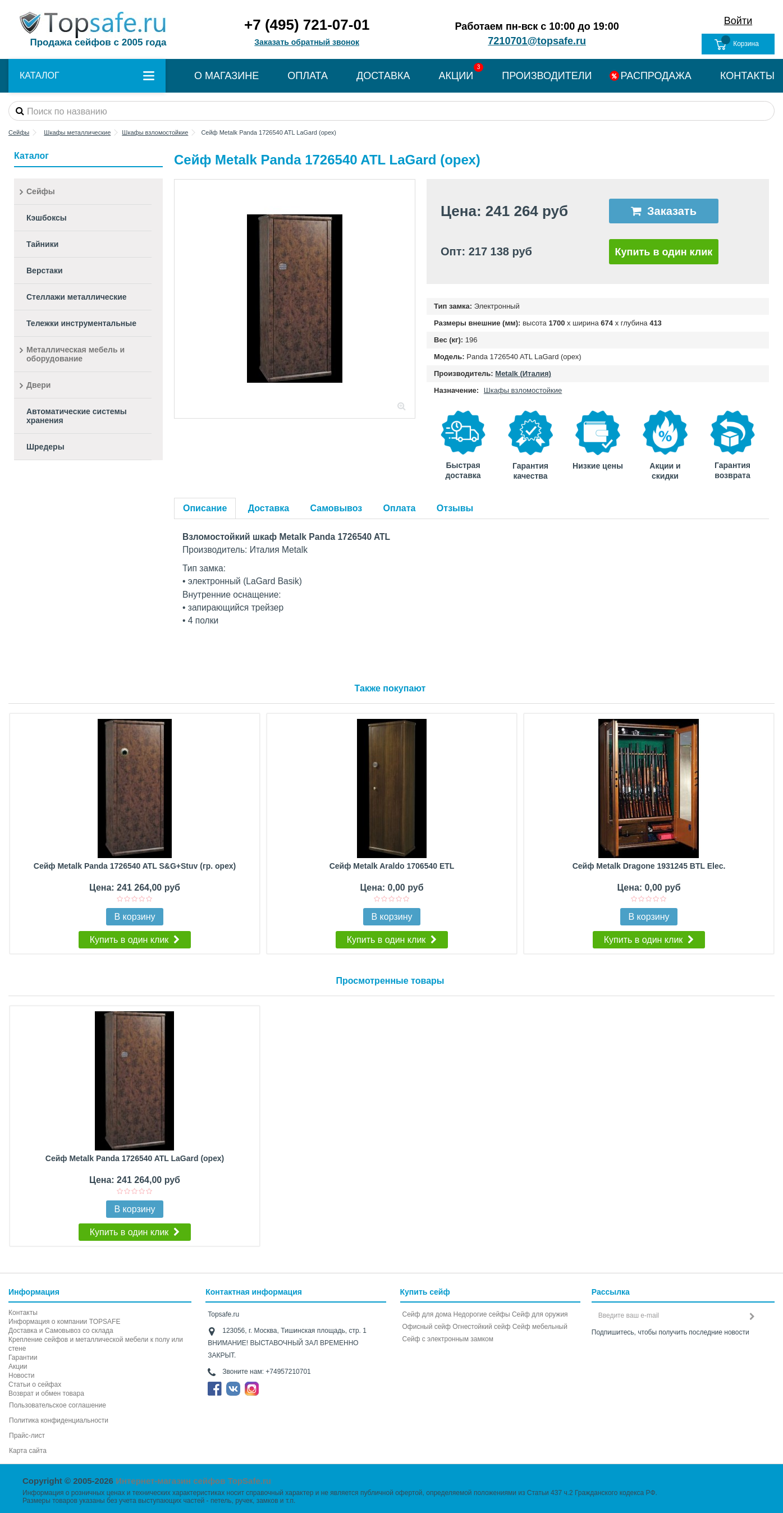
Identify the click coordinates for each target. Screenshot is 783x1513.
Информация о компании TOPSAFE (64, 1322)
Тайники (42, 244)
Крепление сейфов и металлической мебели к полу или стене (95, 1344)
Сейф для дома (427, 1314)
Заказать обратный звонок (306, 42)
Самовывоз (336, 508)
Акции (18, 1366)
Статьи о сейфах (34, 1384)
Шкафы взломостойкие (523, 390)
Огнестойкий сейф (481, 1327)
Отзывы (455, 508)
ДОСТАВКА (383, 75)
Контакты (23, 1313)
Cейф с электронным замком (448, 1339)
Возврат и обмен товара (46, 1393)
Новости (21, 1375)
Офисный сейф (426, 1327)
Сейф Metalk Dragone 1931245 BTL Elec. (649, 865)
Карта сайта (28, 1451)
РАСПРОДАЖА (655, 75)
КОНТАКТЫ (747, 75)
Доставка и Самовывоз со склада (60, 1331)
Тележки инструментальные (81, 323)
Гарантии (22, 1357)
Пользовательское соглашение (57, 1405)
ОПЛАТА (307, 75)
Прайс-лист (27, 1435)
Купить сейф (425, 1291)
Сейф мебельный (539, 1327)
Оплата (399, 508)
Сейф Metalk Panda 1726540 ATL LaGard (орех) (134, 1158)
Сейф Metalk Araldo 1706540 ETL (392, 865)
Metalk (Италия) (523, 373)
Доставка (269, 508)
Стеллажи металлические (76, 296)
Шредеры (45, 446)
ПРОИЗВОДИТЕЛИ (547, 75)
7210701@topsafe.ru (537, 41)
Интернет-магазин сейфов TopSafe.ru (193, 1481)
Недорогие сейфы (482, 1314)
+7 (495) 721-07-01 (306, 24)
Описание (205, 508)
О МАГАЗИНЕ (226, 75)
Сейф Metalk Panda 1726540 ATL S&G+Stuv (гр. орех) (135, 865)
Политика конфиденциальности (58, 1420)
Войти (738, 20)
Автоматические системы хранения (76, 416)
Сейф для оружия (540, 1314)
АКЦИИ (456, 75)
